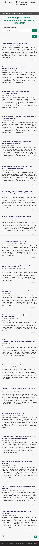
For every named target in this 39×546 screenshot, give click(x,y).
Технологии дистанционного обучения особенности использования (18, 389)
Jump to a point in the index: (9, 27)
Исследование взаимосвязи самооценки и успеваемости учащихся (15, 92)
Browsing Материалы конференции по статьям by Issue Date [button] (17, 13)
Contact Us (35, 543)
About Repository (13, 543)
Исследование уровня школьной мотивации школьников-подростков (16, 67)
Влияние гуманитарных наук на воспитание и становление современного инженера (16, 217)
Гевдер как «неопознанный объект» (13, 365)
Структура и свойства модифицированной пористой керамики (18, 487)
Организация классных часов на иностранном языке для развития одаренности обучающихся (19, 437)
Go (34, 30)
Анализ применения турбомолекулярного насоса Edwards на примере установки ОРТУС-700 (17, 167)
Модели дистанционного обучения (13, 413)
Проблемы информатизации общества (14, 43)
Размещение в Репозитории (25, 543)
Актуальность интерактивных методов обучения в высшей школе (18, 290)
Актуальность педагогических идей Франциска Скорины (17, 462)
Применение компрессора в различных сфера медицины (16, 512)
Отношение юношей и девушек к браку (14, 241)
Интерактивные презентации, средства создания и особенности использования (18, 265)
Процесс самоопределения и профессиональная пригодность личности (17, 315)
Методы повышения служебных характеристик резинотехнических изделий (17, 142)
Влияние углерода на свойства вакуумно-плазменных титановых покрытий (19, 117)
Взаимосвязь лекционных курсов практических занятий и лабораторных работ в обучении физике (18, 192)
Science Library (4, 543)
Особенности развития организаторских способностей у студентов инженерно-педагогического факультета (19, 340)
